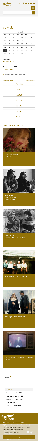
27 (31, 47)
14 (5, 44)
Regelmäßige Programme (14, 399)
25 (22, 47)
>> (33, 32)
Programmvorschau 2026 (14, 396)
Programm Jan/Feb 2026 (14, 393)
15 (9, 44)
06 (31, 37)
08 (9, 41)
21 (5, 47)
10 (18, 41)
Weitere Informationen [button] (12, 432)
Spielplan (9, 390)
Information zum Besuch (14, 405)
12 (26, 41)
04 (22, 37)
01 (9, 37)
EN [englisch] (20, 3)
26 (26, 47)
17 (18, 44)
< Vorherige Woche (8, 80)
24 (18, 47)
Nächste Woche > (30, 80)
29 (5, 37)
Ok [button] (19, 437)
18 (22, 44)
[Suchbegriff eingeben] (17, 12)
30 (13, 50)
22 (9, 47)
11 (22, 41)
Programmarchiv (11, 402)
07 (5, 41)
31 (18, 50)
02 (13, 37)
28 (5, 50)
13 (31, 41)
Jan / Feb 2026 (8, 61)
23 (13, 47)
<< (4, 32)
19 (26, 44)
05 (26, 37)
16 (13, 44)
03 (18, 37)
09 (13, 41)
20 (31, 44)
